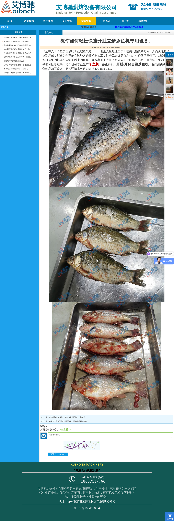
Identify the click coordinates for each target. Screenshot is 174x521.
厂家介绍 (124, 21)
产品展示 (29, 21)
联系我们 (143, 21)
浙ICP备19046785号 (87, 508)
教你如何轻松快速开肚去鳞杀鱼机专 (17, 53)
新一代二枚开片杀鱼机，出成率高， (17, 73)
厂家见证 (105, 21)
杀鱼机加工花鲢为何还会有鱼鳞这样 (17, 41)
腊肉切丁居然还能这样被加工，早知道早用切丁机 (68, 421)
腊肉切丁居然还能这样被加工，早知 (17, 49)
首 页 (10, 21)
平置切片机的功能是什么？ (14, 61)
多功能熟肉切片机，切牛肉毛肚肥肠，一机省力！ (68, 417)
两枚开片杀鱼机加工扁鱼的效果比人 (17, 38)
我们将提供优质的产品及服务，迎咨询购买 (138, 27)
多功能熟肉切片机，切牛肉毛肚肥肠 (17, 57)
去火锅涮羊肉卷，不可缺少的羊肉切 (17, 45)
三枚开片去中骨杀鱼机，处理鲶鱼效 (17, 65)
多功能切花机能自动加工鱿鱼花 (16, 69)
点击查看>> (65, 429)
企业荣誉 (67, 21)
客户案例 (48, 21)
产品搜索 (169, 97)
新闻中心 (86, 21)
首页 (161, 32)
